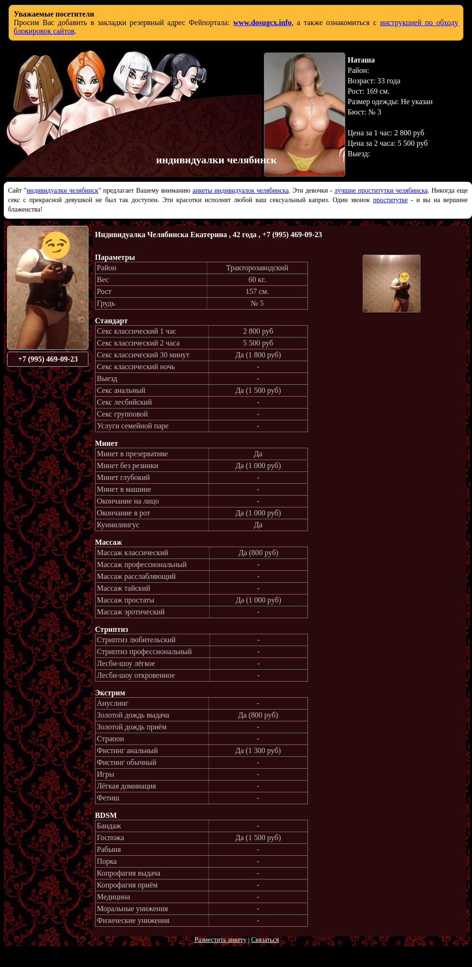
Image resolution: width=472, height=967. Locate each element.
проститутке (390, 200)
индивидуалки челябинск (62, 190)
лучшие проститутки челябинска (381, 190)
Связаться (265, 939)
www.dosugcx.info (262, 22)
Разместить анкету (220, 939)
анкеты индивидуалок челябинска (240, 190)
